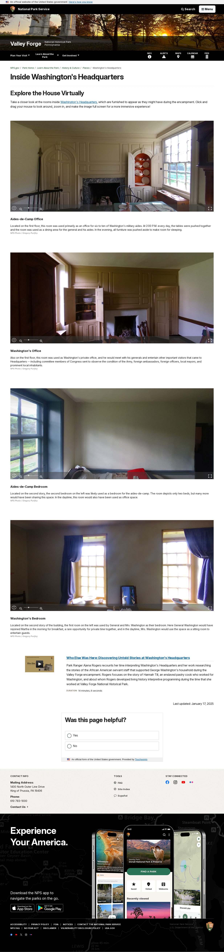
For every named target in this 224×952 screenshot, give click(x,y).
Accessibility (18, 924)
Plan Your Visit (20, 55)
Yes (75, 735)
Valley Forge (25, 43)
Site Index (122, 789)
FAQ (118, 782)
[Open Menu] (207, 9)
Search (188, 9)
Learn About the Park (47, 55)
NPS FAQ (15, 928)
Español (120, 795)
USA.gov (110, 928)
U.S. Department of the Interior (186, 927)
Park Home (28, 68)
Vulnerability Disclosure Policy (80, 928)
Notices (68, 924)
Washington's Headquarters (78, 102)
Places (86, 68)
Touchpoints (141, 759)
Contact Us (18, 807)
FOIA (56, 924)
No (75, 746)
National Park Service (181, 924)
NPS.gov (14, 68)
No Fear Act (31, 928)
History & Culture (71, 68)
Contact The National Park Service (99, 924)
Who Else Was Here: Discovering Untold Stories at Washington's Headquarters (128, 658)
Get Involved (70, 55)
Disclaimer (49, 928)
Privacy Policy (40, 924)
